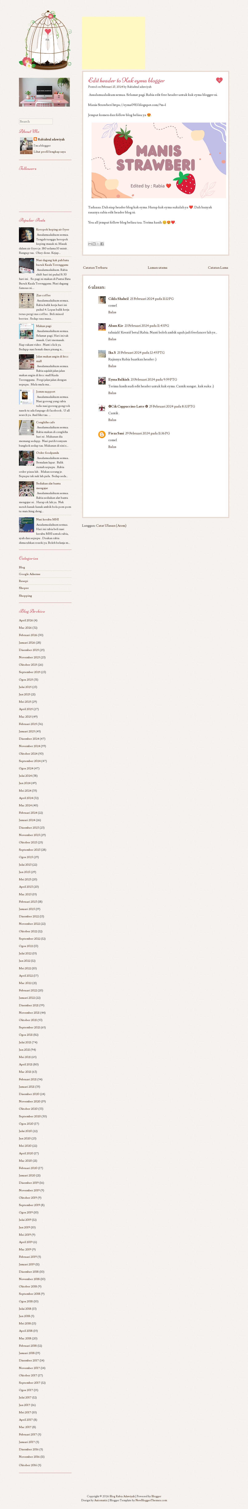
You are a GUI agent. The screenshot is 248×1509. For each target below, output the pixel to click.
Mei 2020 (25, 1146)
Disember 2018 (29, 1272)
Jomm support (45, 392)
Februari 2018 (28, 1346)
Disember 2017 (29, 1360)
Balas (112, 312)
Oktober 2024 (28, 754)
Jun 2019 (24, 1227)
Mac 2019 (25, 1249)
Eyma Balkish (118, 379)
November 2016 (29, 1457)
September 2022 (29, 939)
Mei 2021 (25, 1057)
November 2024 (29, 746)
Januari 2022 (27, 998)
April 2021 (25, 1064)
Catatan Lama (218, 268)
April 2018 (26, 1331)
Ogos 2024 (26, 768)
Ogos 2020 (26, 1124)
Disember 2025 (29, 650)
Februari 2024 (28, 813)
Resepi (23, 581)
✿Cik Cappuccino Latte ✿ (128, 406)
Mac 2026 (25, 628)
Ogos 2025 (26, 680)
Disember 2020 (29, 1094)
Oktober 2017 (28, 1375)
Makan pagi (43, 326)
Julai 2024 (25, 776)
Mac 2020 (25, 1161)
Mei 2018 (25, 1323)
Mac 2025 (25, 717)
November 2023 (29, 835)
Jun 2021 (24, 1050)
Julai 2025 (25, 687)
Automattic (101, 1500)
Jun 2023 (24, 872)
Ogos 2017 (26, 1390)
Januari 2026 (27, 643)
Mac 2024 (25, 805)
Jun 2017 (24, 1405)
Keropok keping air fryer (52, 229)
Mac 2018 (25, 1338)
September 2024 (30, 761)
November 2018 (29, 1279)
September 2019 (29, 1205)
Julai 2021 (25, 1042)
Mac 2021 (25, 1072)
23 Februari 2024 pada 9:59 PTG (154, 379)
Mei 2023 (25, 879)
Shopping (25, 596)
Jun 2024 (25, 783)
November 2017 (29, 1368)
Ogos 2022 (26, 946)
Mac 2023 (25, 894)
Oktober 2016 (28, 1465)
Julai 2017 (25, 1397)
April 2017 (26, 1420)
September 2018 (29, 1294)
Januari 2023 (27, 909)
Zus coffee (43, 295)
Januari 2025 (27, 731)
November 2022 (29, 924)
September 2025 (29, 672)
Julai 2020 (25, 1131)
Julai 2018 (25, 1309)
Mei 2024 (25, 791)
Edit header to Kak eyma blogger (126, 80)
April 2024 (26, 798)
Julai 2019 (25, 1220)
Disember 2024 (29, 739)
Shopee (24, 588)
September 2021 (29, 1027)
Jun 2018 (24, 1316)
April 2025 (26, 709)
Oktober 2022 (28, 931)
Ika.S (112, 352)
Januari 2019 (27, 1264)
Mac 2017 (25, 1427)
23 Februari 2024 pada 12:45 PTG (141, 352)
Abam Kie (115, 326)
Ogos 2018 (26, 1301)
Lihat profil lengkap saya (50, 152)
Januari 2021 (26, 1087)
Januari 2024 (27, 820)
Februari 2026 (28, 635)
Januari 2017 (27, 1442)
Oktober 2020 (28, 1109)
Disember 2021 (28, 1005)
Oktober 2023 (28, 842)
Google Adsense (29, 574)
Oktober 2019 (28, 1198)
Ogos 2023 (26, 857)
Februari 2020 (28, 1168)
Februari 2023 (28, 902)
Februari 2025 (28, 724)
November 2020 (29, 1101)
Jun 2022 (24, 961)
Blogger (156, 1496)
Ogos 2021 (26, 1035)
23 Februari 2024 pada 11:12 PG (152, 299)
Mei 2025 (25, 702)
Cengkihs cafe (45, 422)
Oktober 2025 (28, 665)
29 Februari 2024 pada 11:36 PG (147, 433)
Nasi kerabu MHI (47, 519)
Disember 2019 (29, 1183)
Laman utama (157, 268)
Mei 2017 (25, 1412)
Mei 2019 (25, 1235)
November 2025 (29, 657)
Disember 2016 (29, 1449)
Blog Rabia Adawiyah (122, 1496)
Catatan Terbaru (95, 268)
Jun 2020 (25, 1138)
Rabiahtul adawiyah (51, 140)
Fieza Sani (116, 433)
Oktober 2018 (28, 1286)
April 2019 (26, 1242)
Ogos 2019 (26, 1212)
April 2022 (26, 976)
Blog (22, 567)
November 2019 (29, 1190)
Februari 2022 (28, 990)
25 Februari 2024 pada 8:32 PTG (172, 406)
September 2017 (29, 1383)
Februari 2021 (28, 1079)
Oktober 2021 (28, 1020)
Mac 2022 (25, 983)
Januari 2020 (27, 1175)
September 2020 (30, 1116)
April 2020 (26, 1153)
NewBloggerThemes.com (151, 1500)
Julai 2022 (25, 953)
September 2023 (29, 850)
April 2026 (26, 620)
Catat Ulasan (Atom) (111, 526)
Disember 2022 (29, 916)
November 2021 (29, 1013)
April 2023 (26, 887)
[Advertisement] (113, 43)
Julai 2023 (25, 865)
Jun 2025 (24, 694)
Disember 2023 (29, 828)
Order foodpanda (47, 453)
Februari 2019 (28, 1257)
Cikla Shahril (118, 299)
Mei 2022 (25, 968)
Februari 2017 (28, 1434)
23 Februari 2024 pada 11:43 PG (147, 326)
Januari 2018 (27, 1353)
